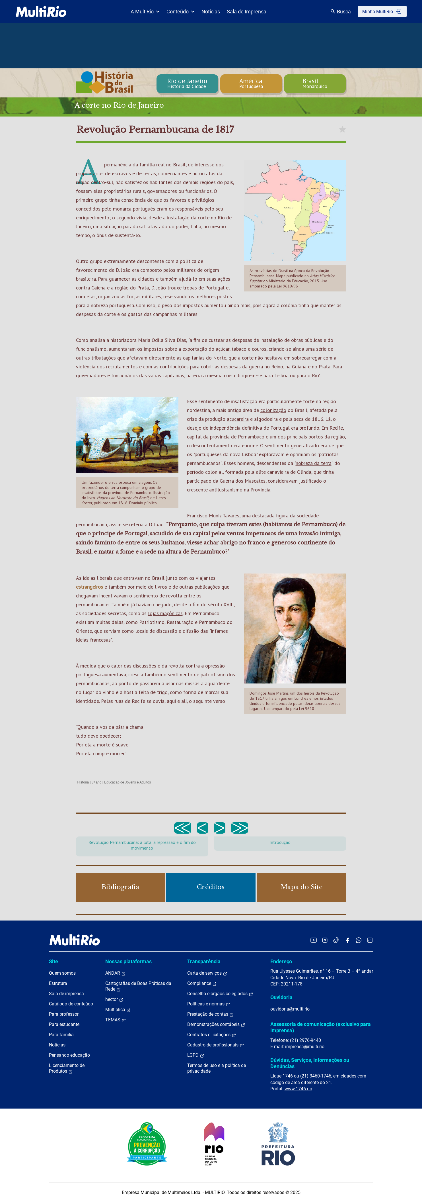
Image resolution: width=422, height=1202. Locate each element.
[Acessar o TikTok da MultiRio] (336, 940)
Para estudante (64, 1024)
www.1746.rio (298, 1088)
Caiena (98, 287)
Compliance (202, 983)
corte (203, 217)
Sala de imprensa (66, 993)
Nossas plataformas (128, 961)
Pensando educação (69, 1055)
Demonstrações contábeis (216, 1024)
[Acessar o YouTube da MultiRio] (313, 940)
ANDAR (115, 973)
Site (53, 961)
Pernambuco (251, 436)
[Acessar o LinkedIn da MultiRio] (370, 940)
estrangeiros (89, 586)
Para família (61, 1034)
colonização (273, 410)
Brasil (179, 164)
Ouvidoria (281, 997)
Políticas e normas (208, 1004)
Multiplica (118, 1010)
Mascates (255, 480)
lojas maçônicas (165, 613)
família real (152, 164)
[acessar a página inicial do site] (41, 11)
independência (225, 428)
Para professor (64, 1014)
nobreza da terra (314, 463)
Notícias (210, 12)
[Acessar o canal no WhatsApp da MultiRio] (358, 940)
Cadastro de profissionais (215, 1045)
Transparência (204, 961)
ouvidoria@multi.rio (290, 1009)
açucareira (238, 419)
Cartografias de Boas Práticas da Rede (138, 986)
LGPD (195, 1055)
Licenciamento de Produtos (67, 1068)
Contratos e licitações (211, 1035)
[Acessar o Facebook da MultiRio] (347, 940)
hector (114, 999)
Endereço (281, 961)
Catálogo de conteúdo (71, 1004)
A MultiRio (145, 12)
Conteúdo (180, 12)
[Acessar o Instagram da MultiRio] (324, 940)
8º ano (96, 782)
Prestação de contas (210, 1014)
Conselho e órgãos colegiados (220, 994)
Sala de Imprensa (246, 12)
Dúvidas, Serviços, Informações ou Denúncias (309, 1063)
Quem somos (62, 973)
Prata (143, 287)
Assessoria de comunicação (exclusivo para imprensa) (320, 1027)
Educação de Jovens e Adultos (127, 782)
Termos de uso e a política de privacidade (216, 1068)
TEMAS (115, 1020)
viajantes (205, 578)
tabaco (239, 349)
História (83, 782)
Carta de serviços (207, 973)
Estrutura (58, 983)
